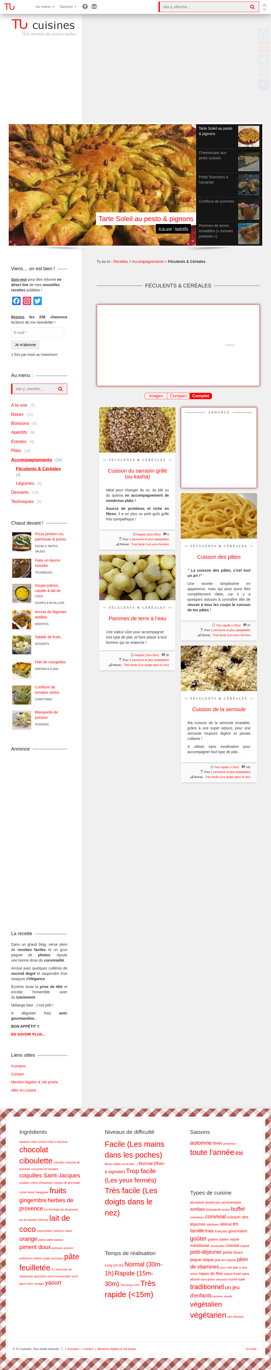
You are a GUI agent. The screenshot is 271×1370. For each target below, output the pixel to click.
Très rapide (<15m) (228, 625)
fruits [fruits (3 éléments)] (57, 1190)
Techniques (22, 501)
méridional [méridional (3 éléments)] (199, 1245)
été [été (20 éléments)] (239, 1153)
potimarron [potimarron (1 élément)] (26, 1258)
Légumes (25, 483)
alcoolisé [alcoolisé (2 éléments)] (197, 1202)
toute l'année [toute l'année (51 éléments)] (212, 1152)
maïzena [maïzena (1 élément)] (58, 1230)
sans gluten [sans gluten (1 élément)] (208, 1279)
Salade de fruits (48, 637)
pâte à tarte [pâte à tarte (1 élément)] (240, 1267)
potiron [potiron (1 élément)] (38, 1258)
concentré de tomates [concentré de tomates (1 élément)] (44, 1169)
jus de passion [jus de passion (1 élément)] (28, 1219)
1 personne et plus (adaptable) (149, 539)
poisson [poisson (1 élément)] (69, 1248)
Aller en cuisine (23, 1090)
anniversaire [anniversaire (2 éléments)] (231, 1202)
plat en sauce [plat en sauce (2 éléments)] (225, 1260)
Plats (16, 450)
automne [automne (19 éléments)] (201, 1143)
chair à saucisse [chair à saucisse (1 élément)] (57, 1141)
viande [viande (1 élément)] (228, 1296)
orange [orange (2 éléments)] (28, 1239)
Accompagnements (148, 261)
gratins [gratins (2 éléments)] (212, 1239)
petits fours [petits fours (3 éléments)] (233, 1252)
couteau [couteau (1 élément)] (24, 1182)
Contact (17, 1074)
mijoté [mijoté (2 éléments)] (234, 1239)
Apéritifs (181, 229)
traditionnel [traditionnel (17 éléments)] (207, 1287)
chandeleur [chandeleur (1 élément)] (197, 1217)
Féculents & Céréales (137, 460)
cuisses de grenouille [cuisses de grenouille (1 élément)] (67, 1182)
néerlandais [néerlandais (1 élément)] (217, 1245)
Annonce (219, 412)
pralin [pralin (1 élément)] (46, 1258)
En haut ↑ (252, 1348)
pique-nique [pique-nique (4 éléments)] (202, 1259)
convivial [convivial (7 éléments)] (215, 1216)
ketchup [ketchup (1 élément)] (43, 1219)
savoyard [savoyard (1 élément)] (221, 1279)
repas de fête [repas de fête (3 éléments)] (211, 1273)
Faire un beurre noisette (47, 563)
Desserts (20, 492)
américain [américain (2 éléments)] (213, 1202)
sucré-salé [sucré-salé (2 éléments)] (236, 1279)
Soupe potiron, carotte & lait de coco (48, 590)
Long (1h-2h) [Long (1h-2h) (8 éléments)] (114, 1265)
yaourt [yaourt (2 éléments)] (53, 1282)
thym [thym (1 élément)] (30, 1283)
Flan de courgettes (50, 662)
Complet (200, 396)
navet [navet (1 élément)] (68, 1230)
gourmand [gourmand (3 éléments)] (237, 1231)
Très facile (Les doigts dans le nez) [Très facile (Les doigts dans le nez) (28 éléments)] (131, 1201)
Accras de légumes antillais (50, 614)
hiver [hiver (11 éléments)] (217, 1143)
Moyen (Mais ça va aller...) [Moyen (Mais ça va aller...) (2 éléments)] (121, 1164)
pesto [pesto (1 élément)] (41, 1239)
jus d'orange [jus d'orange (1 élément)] (52, 1209)
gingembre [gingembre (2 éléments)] (33, 1200)
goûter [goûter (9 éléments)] (198, 1238)
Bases (17, 414)
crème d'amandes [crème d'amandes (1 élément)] (41, 1182)
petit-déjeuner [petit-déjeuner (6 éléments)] (206, 1252)
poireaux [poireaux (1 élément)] (57, 1248)
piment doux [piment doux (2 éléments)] (35, 1247)
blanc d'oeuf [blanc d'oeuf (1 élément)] (38, 1141)
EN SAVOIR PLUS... (28, 1034)
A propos (18, 1066)
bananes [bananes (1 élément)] (24, 1141)
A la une (165, 229)
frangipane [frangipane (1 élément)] (41, 1192)
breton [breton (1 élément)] (226, 1209)
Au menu (45, 6)
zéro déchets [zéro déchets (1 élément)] (235, 1316)
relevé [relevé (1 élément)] (194, 1273)
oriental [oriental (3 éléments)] (232, 1245)
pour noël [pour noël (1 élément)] (226, 1267)
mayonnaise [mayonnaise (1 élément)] (44, 1230)
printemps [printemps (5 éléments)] (229, 1143)
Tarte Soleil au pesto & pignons (146, 219)
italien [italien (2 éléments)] (224, 1239)
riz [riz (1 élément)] (52, 1269)
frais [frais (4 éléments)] (209, 1230)
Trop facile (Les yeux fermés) (150, 544)
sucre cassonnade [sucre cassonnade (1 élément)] (58, 1276)
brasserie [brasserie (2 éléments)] (213, 1209)
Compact (178, 396)
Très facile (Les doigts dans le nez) (146, 665)
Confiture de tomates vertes (47, 690)
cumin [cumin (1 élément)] (23, 1192)
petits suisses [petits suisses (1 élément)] (54, 1239)
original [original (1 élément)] (244, 1245)
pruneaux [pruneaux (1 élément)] (57, 1258)
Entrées (18, 441)
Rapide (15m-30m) (149, 534)
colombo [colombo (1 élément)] (58, 1162)
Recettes (121, 261)
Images (156, 396)
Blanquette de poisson (46, 715)
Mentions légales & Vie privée (117, 1348)
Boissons (20, 423)
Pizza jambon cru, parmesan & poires (50, 536)
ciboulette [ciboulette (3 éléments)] (36, 1160)
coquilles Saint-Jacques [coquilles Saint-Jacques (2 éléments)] (49, 1175)
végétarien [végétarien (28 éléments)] (208, 1315)
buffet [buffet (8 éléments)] (238, 1209)
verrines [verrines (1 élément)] (218, 1296)
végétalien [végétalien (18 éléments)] (206, 1304)
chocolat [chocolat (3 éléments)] (33, 1149)
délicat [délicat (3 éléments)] (226, 1224)
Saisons (68, 6)
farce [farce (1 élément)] (31, 1192)
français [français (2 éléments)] (221, 1231)
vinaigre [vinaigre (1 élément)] (39, 1283)
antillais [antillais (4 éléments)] (197, 1209)
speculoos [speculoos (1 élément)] (40, 1276)
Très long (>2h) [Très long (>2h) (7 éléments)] (129, 1285)
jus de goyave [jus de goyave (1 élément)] (69, 1209)
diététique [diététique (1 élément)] (213, 1224)
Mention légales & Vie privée (34, 1082)
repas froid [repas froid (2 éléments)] (232, 1274)
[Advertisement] (135, 83)
